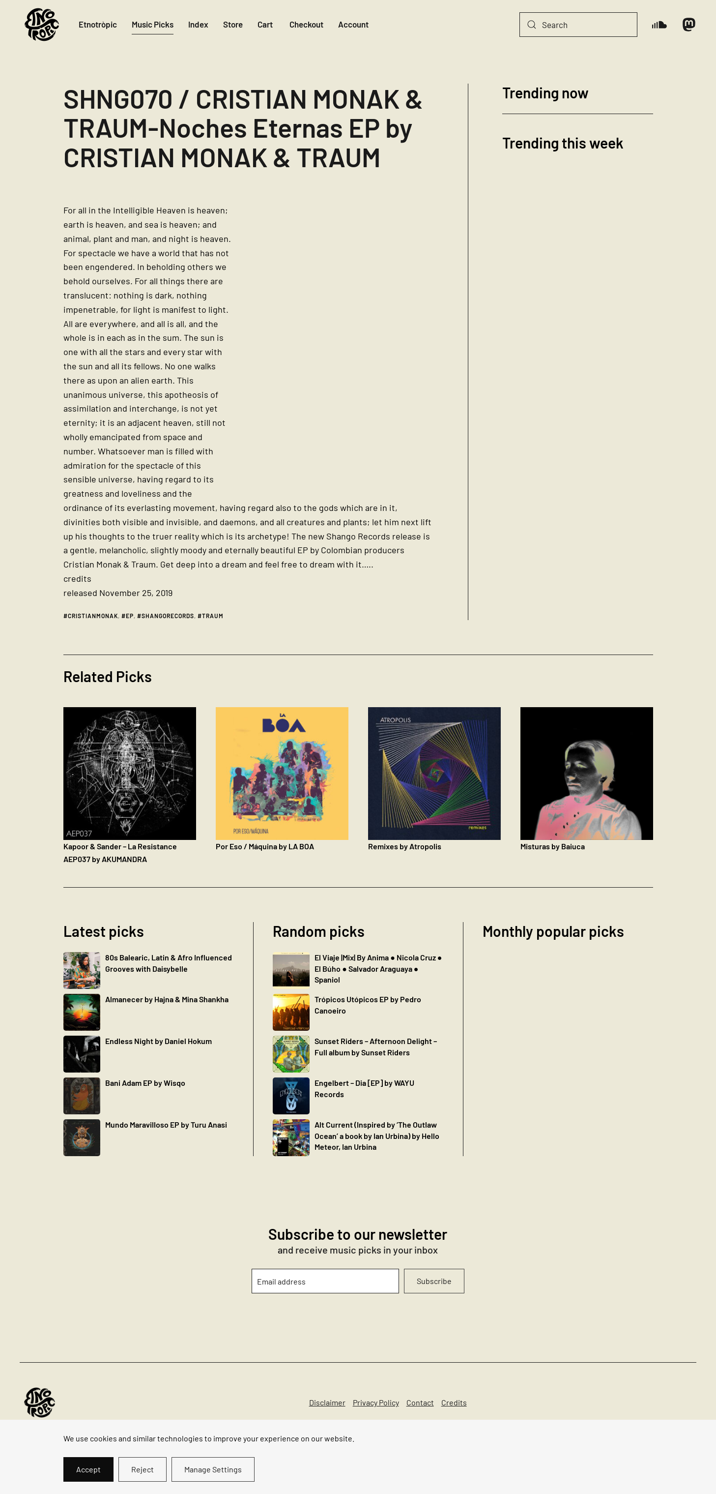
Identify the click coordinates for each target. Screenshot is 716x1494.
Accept (88, 1469)
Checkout (306, 24)
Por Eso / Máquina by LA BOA (265, 846)
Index (198, 24)
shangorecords (168, 615)
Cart (265, 24)
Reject (142, 1469)
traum (213, 615)
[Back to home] (42, 24)
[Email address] (325, 1281)
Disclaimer (327, 1402)
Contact (420, 1402)
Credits (454, 1402)
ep (130, 615)
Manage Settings (213, 1469)
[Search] (578, 24)
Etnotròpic (98, 24)
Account (353, 24)
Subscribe (434, 1280)
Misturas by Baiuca (552, 846)
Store (233, 24)
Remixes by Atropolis (404, 846)
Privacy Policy (376, 1402)
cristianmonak (93, 615)
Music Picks (152, 24)
